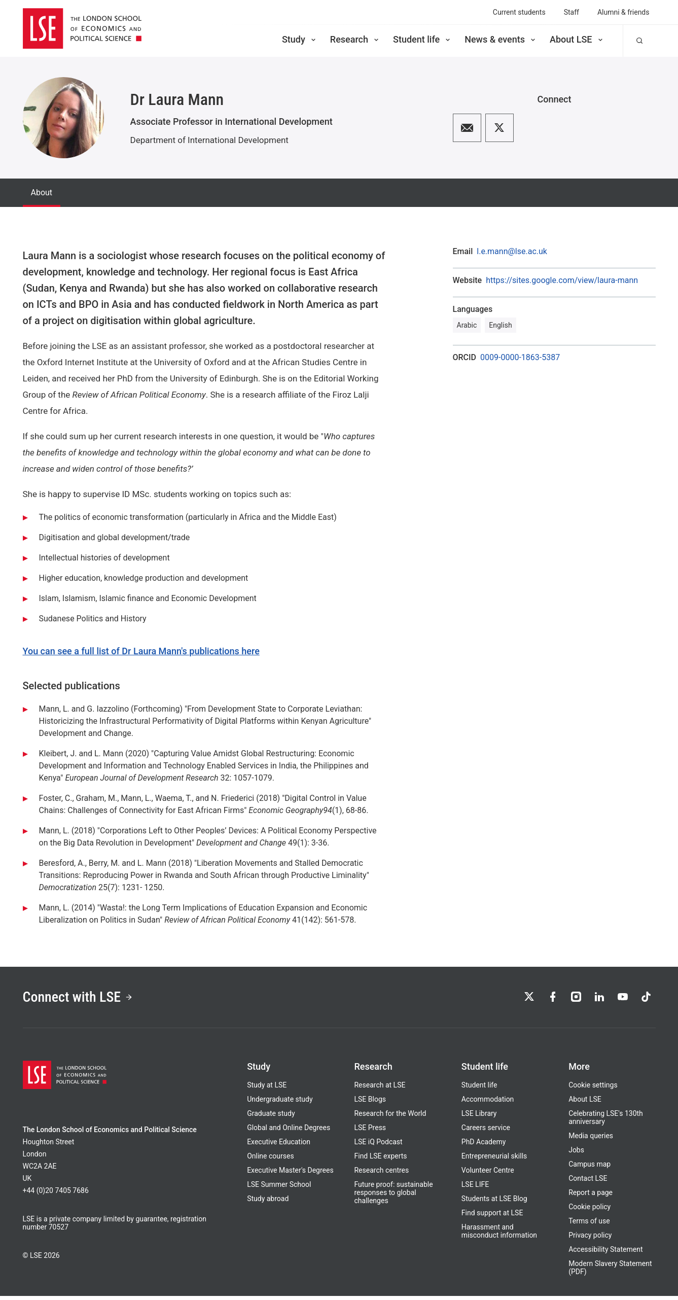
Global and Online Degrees (288, 1132)
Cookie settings (593, 1089)
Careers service (485, 1132)
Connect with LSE (85, 999)
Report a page (590, 1196)
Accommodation (487, 1103)
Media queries (590, 1140)
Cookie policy (589, 1211)
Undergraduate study (279, 1103)
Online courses (270, 1160)
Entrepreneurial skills (494, 1160)
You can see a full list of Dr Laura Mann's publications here (141, 651)
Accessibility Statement (605, 1253)
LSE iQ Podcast (378, 1146)
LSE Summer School (279, 1188)
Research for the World (390, 1117)
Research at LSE (379, 1089)
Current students (519, 12)
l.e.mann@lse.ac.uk (512, 252)
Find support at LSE (492, 1217)
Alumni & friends (623, 12)
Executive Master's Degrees (290, 1174)
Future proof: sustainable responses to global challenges (393, 1196)
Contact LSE (587, 1182)
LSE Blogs (369, 1103)
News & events (501, 39)
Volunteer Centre (487, 1174)
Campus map (589, 1168)
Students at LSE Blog (494, 1203)
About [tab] (42, 192)
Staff (571, 12)
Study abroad (268, 1203)
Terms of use (589, 1225)
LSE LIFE (475, 1188)
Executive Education (278, 1146)
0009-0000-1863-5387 (520, 358)
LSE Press (370, 1132)
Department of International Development (209, 140)
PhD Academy (483, 1146)
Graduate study (271, 1117)
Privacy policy (590, 1239)
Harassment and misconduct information (499, 1235)
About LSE (577, 39)
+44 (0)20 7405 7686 (56, 1194)
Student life (422, 39)
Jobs (576, 1154)
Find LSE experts (380, 1160)
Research (355, 39)
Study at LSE (267, 1089)
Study (299, 39)
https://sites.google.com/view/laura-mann (562, 280)
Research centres (381, 1174)
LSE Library (479, 1117)
